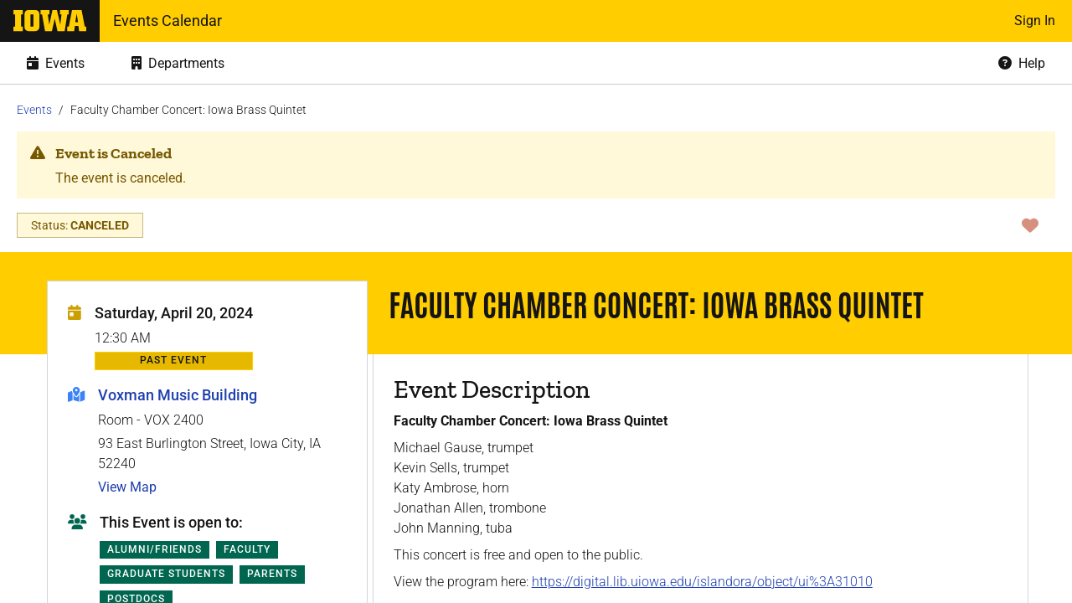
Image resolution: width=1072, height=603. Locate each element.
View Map (127, 487)
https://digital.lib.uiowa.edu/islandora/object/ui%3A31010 (702, 582)
